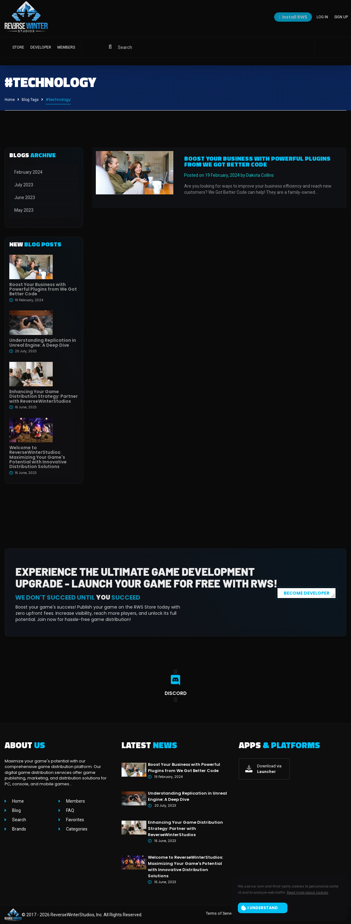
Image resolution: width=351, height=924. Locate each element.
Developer (40, 49)
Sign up (341, 18)
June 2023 (24, 197)
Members (66, 49)
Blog (16, 810)
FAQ (69, 810)
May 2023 (23, 210)
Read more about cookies (307, 893)
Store (18, 49)
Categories (76, 828)
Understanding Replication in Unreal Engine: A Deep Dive (42, 342)
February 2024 (28, 172)
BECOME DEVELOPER (306, 593)
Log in (322, 18)
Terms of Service (223, 915)
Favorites (74, 819)
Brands (18, 828)
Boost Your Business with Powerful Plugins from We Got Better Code (43, 289)
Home (10, 100)
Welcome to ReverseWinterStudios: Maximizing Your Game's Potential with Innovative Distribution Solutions (38, 457)
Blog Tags (30, 100)
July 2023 (23, 184)
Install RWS (293, 18)
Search (18, 819)
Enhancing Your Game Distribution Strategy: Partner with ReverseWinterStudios (43, 396)
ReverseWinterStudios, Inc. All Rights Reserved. (96, 914)
